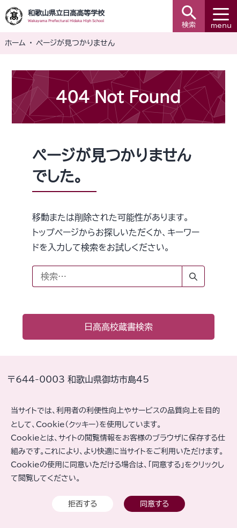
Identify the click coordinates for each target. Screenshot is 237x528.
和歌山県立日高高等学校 (66, 13)
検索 (189, 16)
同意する (154, 504)
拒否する (82, 504)
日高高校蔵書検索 (118, 326)
